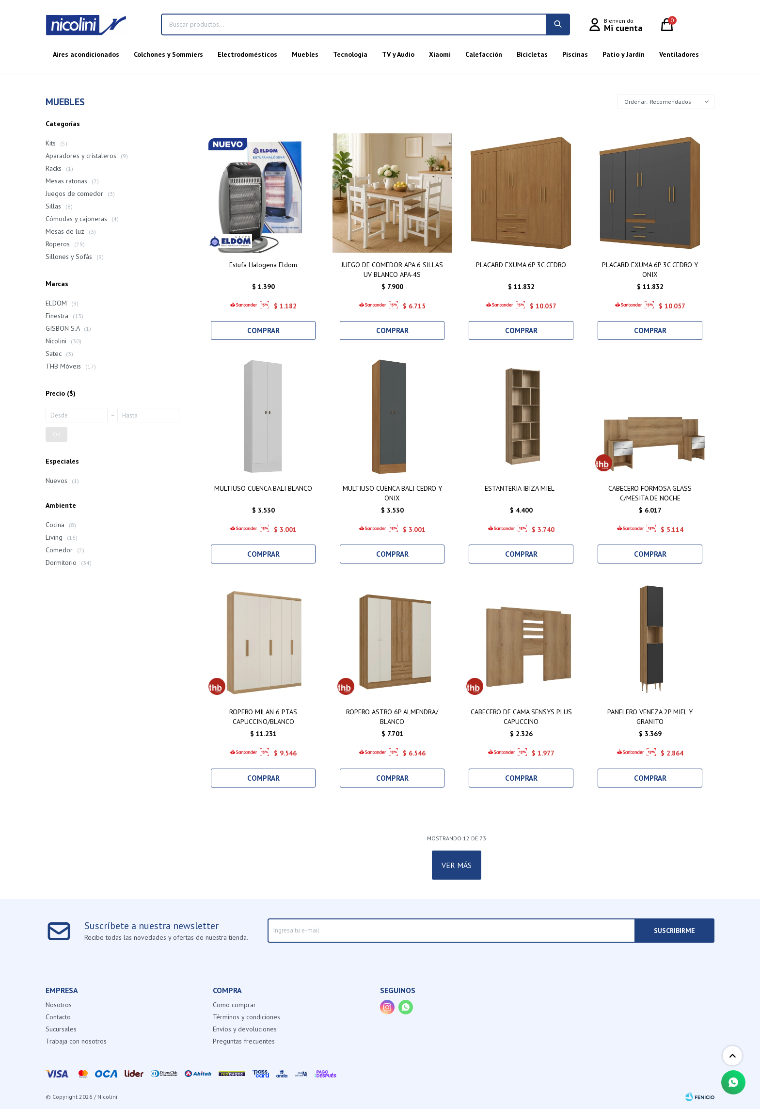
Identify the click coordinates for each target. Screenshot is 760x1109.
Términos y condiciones (246, 1017)
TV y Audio (398, 54)
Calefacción (483, 54)
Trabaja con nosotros (76, 1041)
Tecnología (350, 54)
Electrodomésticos (247, 54)
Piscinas (575, 54)
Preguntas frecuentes (244, 1041)
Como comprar (234, 1004)
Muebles (305, 54)
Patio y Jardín (623, 54)
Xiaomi (440, 54)
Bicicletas (532, 54)
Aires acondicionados (86, 54)
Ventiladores (679, 54)
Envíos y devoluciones (245, 1029)
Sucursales (61, 1029)
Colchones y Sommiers (168, 54)
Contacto (58, 1017)
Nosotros (59, 1004)
